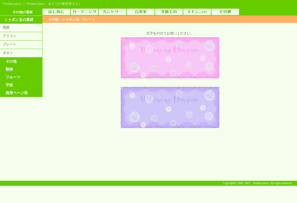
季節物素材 (169, 11)
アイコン (9, 36)
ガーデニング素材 (84, 11)
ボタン (8, 53)
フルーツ (13, 77)
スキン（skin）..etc (197, 11)
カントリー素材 (113, 11)
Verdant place (12, 4)
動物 (9, 69)
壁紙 (6, 27)
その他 (11, 61)
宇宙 (9, 85)
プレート (9, 44)
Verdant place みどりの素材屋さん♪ (53, 4)
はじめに (56, 11)
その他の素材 (225, 11)
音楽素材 (141, 11)
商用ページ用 (17, 93)
